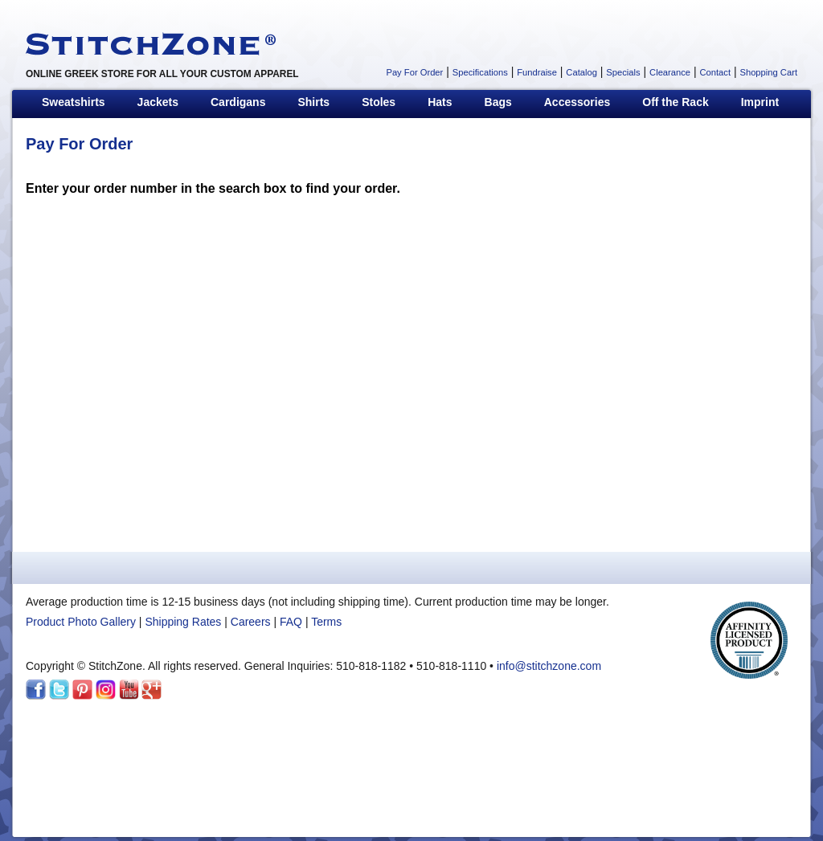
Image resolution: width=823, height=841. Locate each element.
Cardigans (238, 102)
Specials (623, 72)
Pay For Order (414, 72)
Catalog (581, 72)
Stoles (378, 102)
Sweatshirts (73, 102)
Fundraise (537, 72)
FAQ (291, 621)
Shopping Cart (768, 72)
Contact (715, 72)
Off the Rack (675, 102)
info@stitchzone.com (549, 665)
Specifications (480, 72)
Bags (498, 102)
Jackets (157, 102)
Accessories (577, 102)
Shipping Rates (183, 621)
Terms (326, 621)
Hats (440, 102)
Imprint (760, 102)
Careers (251, 621)
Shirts (313, 102)
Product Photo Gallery (81, 621)
